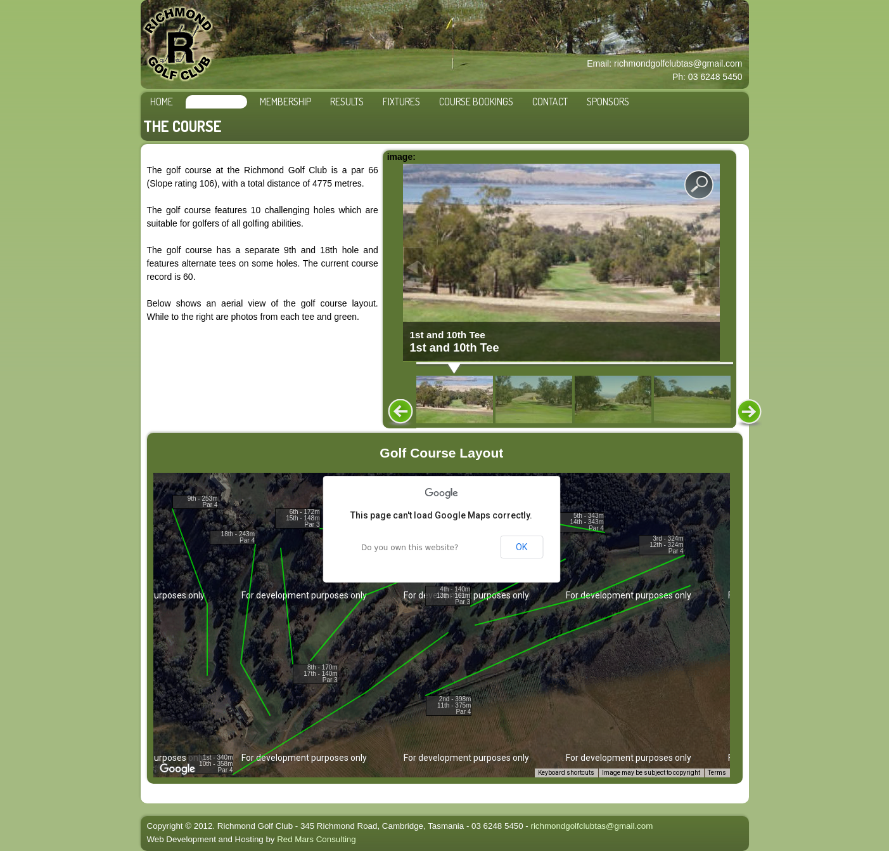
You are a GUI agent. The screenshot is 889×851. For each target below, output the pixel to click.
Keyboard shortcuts (566, 772)
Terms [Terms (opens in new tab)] (717, 772)
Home (161, 101)
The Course (216, 101)
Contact (550, 101)
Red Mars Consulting (316, 839)
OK (521, 547)
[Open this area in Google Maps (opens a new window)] (177, 769)
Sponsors (608, 101)
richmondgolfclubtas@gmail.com (591, 826)
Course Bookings (476, 101)
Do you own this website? (409, 547)
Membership (285, 101)
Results (347, 101)
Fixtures (401, 101)
